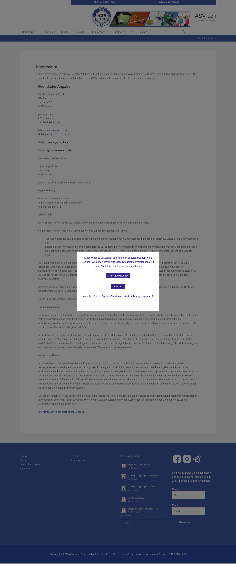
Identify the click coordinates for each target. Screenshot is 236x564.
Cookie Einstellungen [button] (118, 276)
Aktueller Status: (118, 296)
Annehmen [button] (118, 286)
